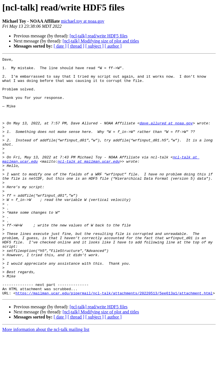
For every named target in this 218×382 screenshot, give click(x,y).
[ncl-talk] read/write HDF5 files (98, 35)
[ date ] (60, 46)
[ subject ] (94, 46)
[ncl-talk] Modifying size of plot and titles (100, 41)
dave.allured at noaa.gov (166, 136)
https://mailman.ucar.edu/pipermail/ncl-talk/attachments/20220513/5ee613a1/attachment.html (114, 340)
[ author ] (113, 46)
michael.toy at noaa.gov (82, 21)
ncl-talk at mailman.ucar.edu (89, 182)
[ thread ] (76, 46)
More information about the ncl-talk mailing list (45, 377)
